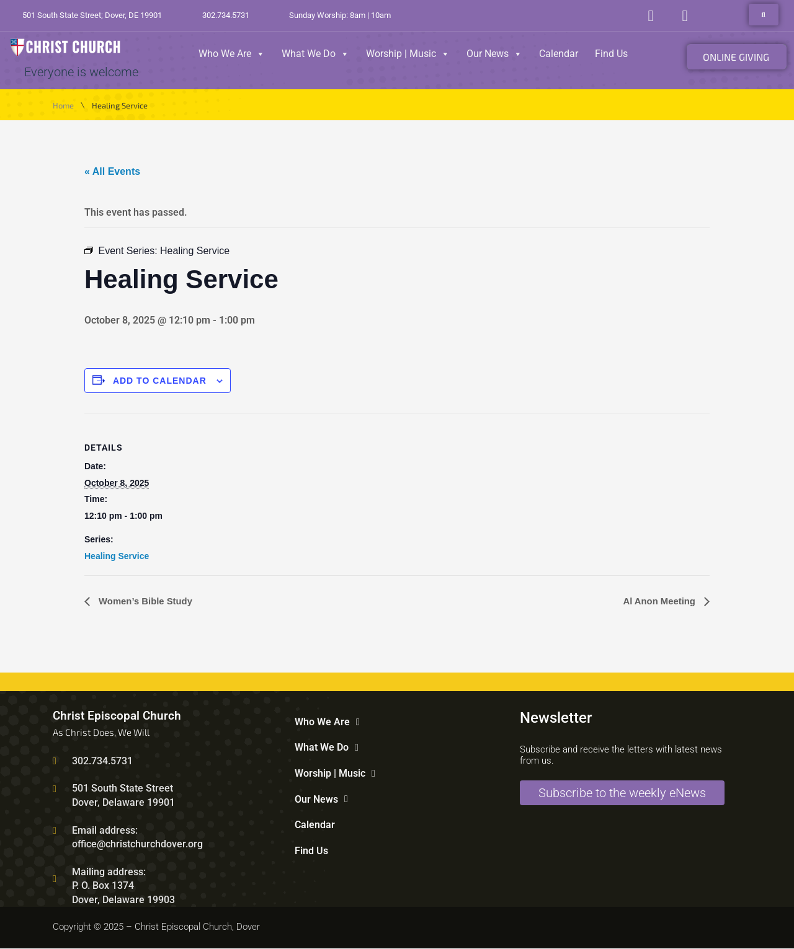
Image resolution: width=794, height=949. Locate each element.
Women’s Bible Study (148, 601)
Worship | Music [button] (408, 54)
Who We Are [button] (231, 54)
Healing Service (116, 556)
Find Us (611, 54)
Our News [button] (494, 54)
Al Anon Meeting (657, 601)
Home (63, 105)
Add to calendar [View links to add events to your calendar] (160, 381)
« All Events (112, 171)
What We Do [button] (315, 54)
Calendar (558, 54)
